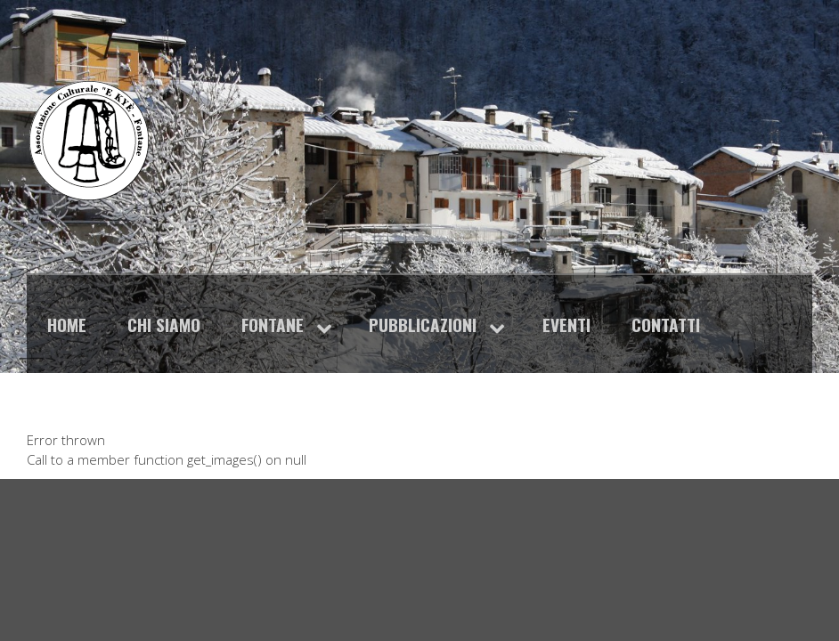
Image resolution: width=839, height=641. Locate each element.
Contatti (665, 324)
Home (66, 324)
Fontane (272, 324)
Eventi (566, 324)
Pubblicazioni (423, 324)
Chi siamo (163, 324)
